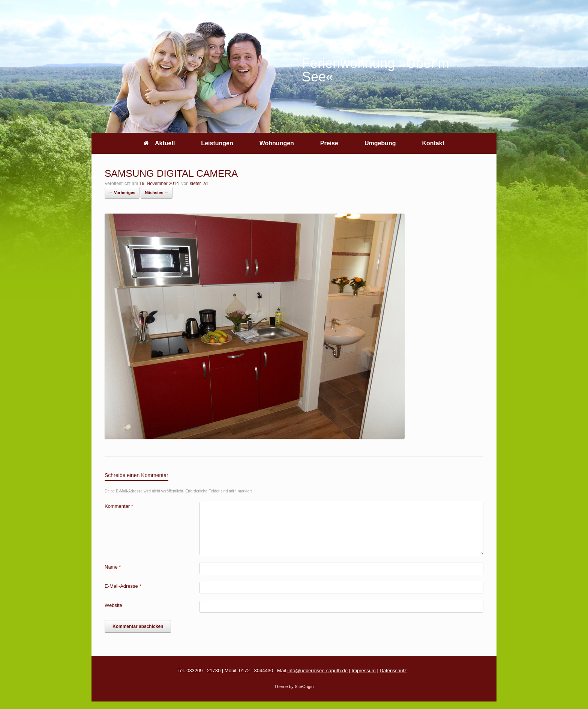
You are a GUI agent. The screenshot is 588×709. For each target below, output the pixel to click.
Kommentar (119, 506)
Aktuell (159, 143)
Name (113, 567)
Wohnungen (277, 143)
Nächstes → (156, 192)
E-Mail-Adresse (123, 586)
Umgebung (380, 143)
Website (113, 605)
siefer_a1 (199, 183)
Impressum (364, 670)
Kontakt (433, 143)
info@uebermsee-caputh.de (317, 670)
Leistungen (217, 143)
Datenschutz (393, 670)
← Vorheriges (122, 192)
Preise (329, 143)
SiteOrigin (304, 686)
